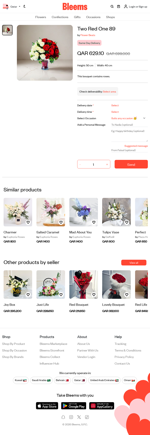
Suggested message (136, 146)
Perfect (140, 232)
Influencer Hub (49, 363)
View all (134, 262)
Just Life (42, 304)
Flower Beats (87, 35)
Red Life (141, 304)
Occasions (93, 17)
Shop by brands (13, 356)
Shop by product (13, 343)
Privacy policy (124, 356)
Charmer (10, 232)
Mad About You (80, 232)
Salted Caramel (47, 232)
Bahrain (62, 380)
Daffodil (108, 236)
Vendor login (86, 356)
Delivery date (85, 105)
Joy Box (9, 304)
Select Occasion (86, 118)
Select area (109, 91)
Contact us (122, 363)
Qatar (79, 380)
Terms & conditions (128, 350)
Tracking (120, 343)
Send (131, 164)
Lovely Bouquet (113, 304)
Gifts (77, 17)
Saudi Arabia (41, 380)
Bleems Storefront (52, 350)
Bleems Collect (50, 356)
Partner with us (87, 350)
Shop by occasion (14, 350)
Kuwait (21, 380)
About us (83, 343)
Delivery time (85, 111)
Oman (129, 380)
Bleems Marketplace (53, 343)
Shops (110, 17)
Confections (60, 17)
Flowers (40, 17)
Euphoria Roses (14, 236)
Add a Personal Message (91, 124)
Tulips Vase (110, 232)
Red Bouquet (78, 304)
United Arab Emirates (104, 380)
